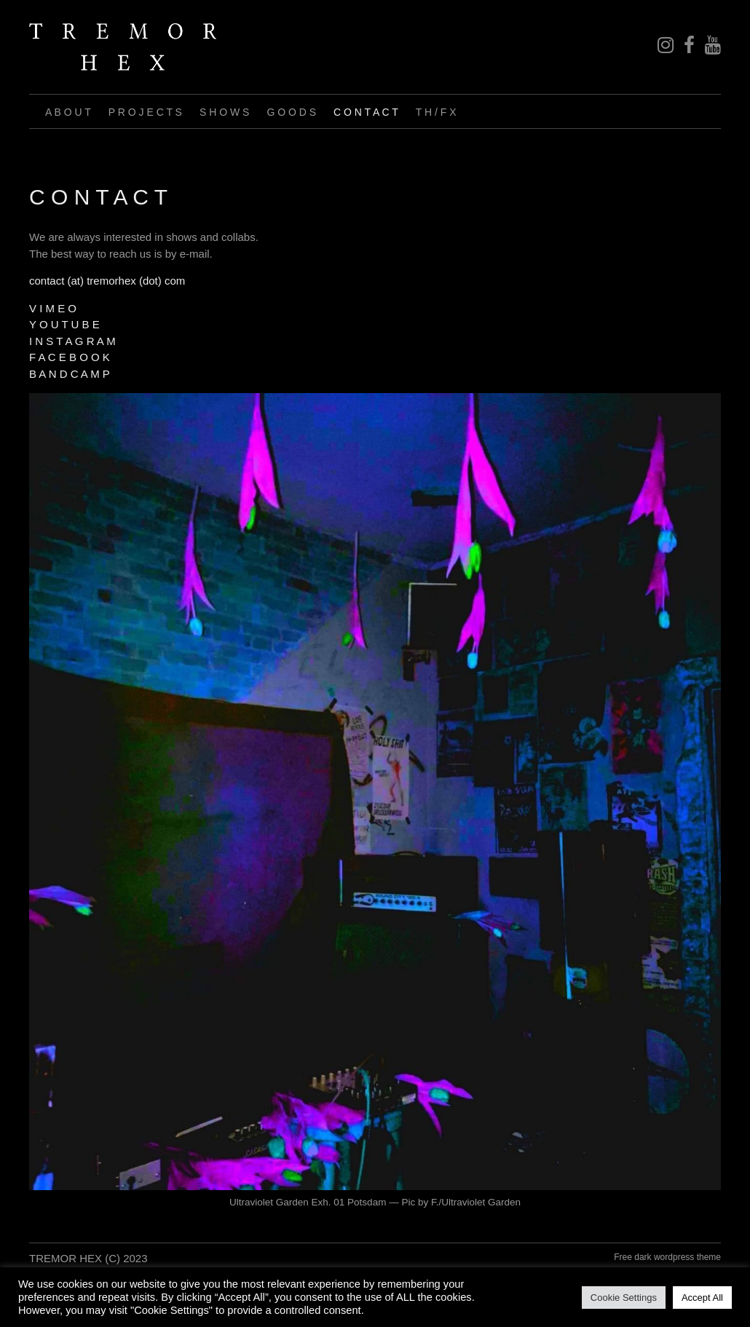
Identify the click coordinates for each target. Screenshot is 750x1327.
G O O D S (291, 112)
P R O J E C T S (145, 112)
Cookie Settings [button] (624, 1297)
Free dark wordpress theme (667, 1257)
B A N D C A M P (69, 374)
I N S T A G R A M (72, 341)
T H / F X (436, 112)
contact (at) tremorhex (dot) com (107, 280)
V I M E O (52, 308)
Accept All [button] (702, 1297)
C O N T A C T (365, 112)
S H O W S (224, 112)
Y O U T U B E (64, 324)
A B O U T (68, 112)
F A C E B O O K (69, 357)
